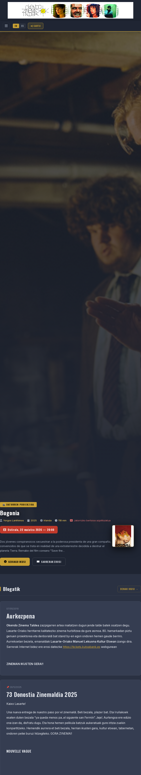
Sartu (36, 25)
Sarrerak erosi (49, 562)
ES (22, 25)
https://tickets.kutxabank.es (81, 647)
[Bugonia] (123, 536)
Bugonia (9, 513)
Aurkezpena (20, 616)
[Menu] (6, 26)
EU (16, 25)
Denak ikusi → (129, 589)
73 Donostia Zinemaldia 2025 (41, 694)
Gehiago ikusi (15, 562)
